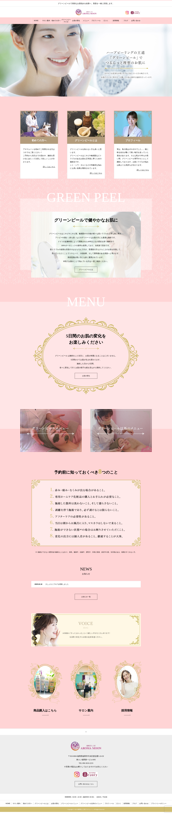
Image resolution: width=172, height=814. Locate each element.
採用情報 (116, 20)
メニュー (86, 20)
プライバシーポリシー (158, 805)
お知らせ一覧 (86, 597)
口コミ (106, 20)
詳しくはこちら (49, 167)
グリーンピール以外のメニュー (91, 805)
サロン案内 (46, 20)
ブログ (126, 20)
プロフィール (96, 20)
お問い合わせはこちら (86, 785)
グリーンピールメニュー (69, 805)
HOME (36, 20)
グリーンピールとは (66, 21)
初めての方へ (56, 20)
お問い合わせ (135, 20)
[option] (86, 60)
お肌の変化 (76, 20)
